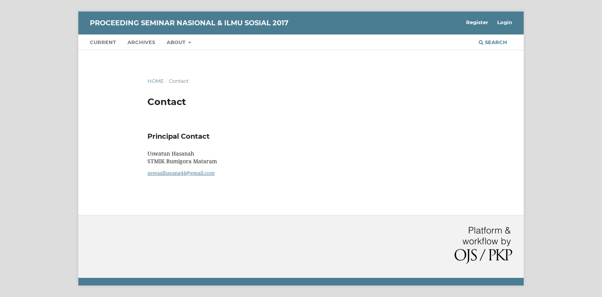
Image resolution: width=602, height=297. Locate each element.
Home (155, 81)
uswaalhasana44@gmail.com (181, 172)
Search (493, 42)
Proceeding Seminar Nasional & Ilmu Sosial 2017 (189, 23)
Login (504, 22)
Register (477, 22)
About (177, 42)
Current (103, 42)
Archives (141, 42)
